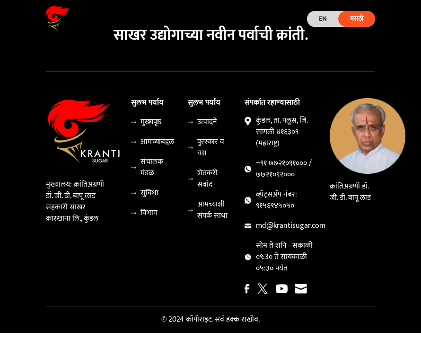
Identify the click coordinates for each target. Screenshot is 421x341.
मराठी (356, 18)
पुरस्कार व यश (210, 147)
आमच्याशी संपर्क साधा (212, 210)
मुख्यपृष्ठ (150, 122)
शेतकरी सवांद (207, 179)
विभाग (149, 213)
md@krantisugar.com (290, 226)
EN (322, 18)
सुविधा (149, 193)
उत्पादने (207, 122)
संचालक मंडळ (151, 167)
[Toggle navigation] (195, 18)
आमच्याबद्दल (157, 142)
